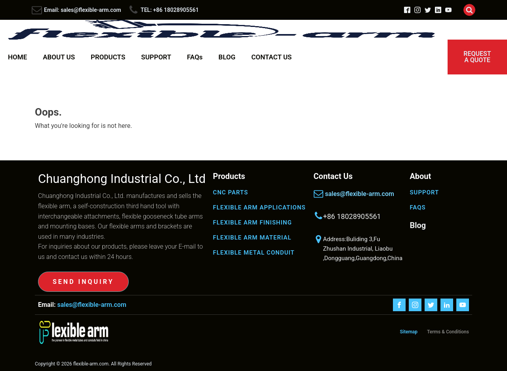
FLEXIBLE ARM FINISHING (252, 222)
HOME (17, 57)
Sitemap (408, 332)
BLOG (227, 57)
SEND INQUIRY (83, 281)
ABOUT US (59, 57)
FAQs (195, 57)
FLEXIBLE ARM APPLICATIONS (259, 207)
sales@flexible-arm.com (359, 194)
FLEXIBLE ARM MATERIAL (252, 237)
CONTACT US (271, 57)
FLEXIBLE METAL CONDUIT (254, 252)
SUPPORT (156, 57)
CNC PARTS (230, 192)
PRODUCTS (108, 57)
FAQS (417, 207)
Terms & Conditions (448, 332)
